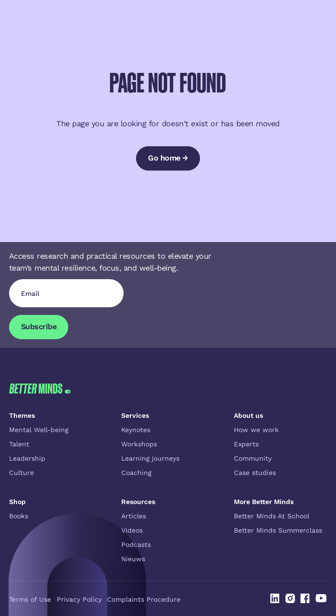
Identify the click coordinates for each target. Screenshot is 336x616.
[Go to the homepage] (40, 388)
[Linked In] (275, 598)
